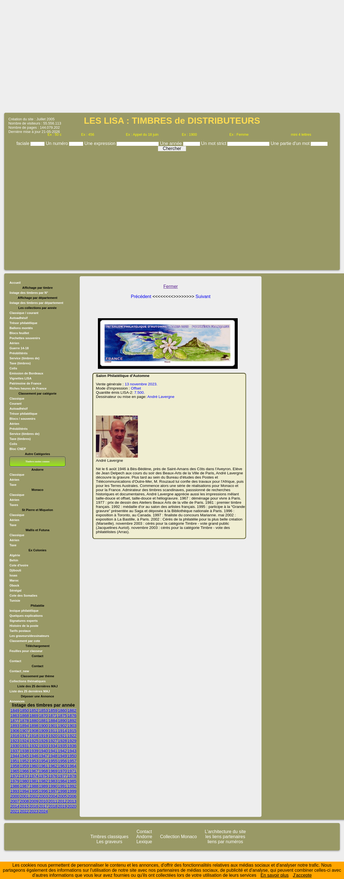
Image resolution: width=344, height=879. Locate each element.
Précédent (141, 296)
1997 (52, 791)
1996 (43, 791)
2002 (33, 796)
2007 (14, 801)
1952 (24, 761)
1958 (14, 766)
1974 (33, 776)
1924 (24, 741)
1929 (71, 741)
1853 (43, 710)
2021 (14, 811)
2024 (43, 811)
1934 (52, 746)
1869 (33, 715)
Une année (171, 143)
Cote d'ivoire (19, 565)
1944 (14, 756)
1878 (24, 720)
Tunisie (15, 600)
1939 (33, 751)
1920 (52, 735)
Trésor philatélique (23, 413)
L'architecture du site (225, 831)
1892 (71, 720)
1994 (24, 791)
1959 (24, 766)
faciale (24, 143)
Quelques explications (26, 615)
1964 (71, 766)
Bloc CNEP (18, 449)
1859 (52, 710)
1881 (43, 720)
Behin (14, 560)
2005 (62, 796)
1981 (33, 781)
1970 (62, 771)
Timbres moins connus (37, 461)
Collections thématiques (28, 681)
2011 (52, 801)
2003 (43, 796)
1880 (33, 720)
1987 (24, 786)
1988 (33, 786)
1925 (33, 741)
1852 (33, 710)
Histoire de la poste (24, 625)
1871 (52, 715)
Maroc (14, 580)
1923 (14, 741)
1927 (52, 741)
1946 (33, 756)
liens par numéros (225, 841)
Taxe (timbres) (20, 438)
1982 (43, 781)
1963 (62, 766)
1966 (24, 771)
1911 (52, 730)
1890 (62, 720)
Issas (13, 575)
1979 (14, 781)
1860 (62, 710)
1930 (14, 746)
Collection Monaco (178, 836)
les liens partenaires (225, 836)
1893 (14, 725)
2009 (33, 801)
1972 (14, 776)
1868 (24, 715)
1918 (33, 735)
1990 (52, 786)
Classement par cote (25, 641)
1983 (52, 781)
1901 (52, 725)
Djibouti (15, 570)
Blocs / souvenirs (23, 418)
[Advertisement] (172, 55)
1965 (14, 771)
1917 (24, 735)
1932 (33, 746)
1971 (71, 771)
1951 (14, 761)
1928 (62, 741)
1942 (62, 751)
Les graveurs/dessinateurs (29, 635)
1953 (33, 761)
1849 (14, 710)
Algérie (15, 555)
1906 (14, 730)
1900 (43, 725)
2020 (71, 806)
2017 (43, 806)
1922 (71, 735)
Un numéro (57, 143)
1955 (52, 761)
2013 (71, 801)
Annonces (17, 701)
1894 (24, 725)
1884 (52, 720)
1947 (43, 756)
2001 (24, 796)
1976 (52, 776)
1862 (71, 710)
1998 (62, 791)
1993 (14, 791)
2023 (33, 811)
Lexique (144, 841)
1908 (33, 730)
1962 (52, 766)
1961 (43, 766)
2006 (71, 796)
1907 (24, 730)
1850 (24, 710)
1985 (71, 781)
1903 (71, 725)
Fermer (170, 286)
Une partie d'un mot (291, 143)
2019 (62, 806)
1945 (24, 756)
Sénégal (16, 590)
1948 (52, 756)
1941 (52, 751)
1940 (43, 751)
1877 (14, 720)
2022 (24, 811)
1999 (71, 791)
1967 (33, 771)
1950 (71, 756)
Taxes (14, 505)
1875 (62, 715)
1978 (71, 776)
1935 (62, 746)
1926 (43, 741)
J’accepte (302, 875)
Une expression (100, 143)
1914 (62, 730)
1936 (71, 746)
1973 (24, 776)
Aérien (14, 423)
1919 (43, 735)
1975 (43, 776)
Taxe (13, 484)
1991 (62, 786)
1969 (52, 771)
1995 (33, 791)
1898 (33, 725)
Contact (15, 661)
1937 (14, 751)
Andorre (144, 836)
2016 (33, 806)
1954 (43, 761)
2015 (24, 806)
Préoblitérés (19, 428)
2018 (52, 806)
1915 (71, 730)
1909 (43, 730)
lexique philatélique (24, 610)
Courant (16, 403)
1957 (71, 761)
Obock (14, 585)
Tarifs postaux (20, 630)
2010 (43, 801)
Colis (13, 444)
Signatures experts (24, 620)
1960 (33, 766)
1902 (62, 725)
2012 (62, 801)
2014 (14, 806)
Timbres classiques (109, 836)
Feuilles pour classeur (26, 651)
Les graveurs (109, 841)
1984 (62, 781)
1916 (14, 735)
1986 (14, 786)
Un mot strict (214, 143)
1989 (43, 786)
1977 (62, 776)
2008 (24, 801)
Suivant (202, 296)
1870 (43, 715)
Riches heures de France (28, 388)
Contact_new (19, 671)
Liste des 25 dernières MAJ (30, 691)
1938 (24, 751)
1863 (14, 715)
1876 (71, 715)
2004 (52, 796)
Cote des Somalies (23, 595)
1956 (62, 761)
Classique (17, 398)
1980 (24, 781)
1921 (62, 735)
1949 (62, 756)
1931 (24, 746)
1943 (71, 751)
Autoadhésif (19, 408)
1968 (43, 771)
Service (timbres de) (24, 433)
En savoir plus (275, 875)
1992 (71, 786)
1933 (43, 746)
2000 (14, 796)
